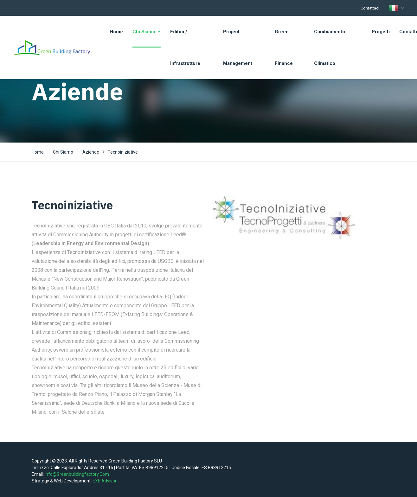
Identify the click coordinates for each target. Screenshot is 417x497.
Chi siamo (63, 152)
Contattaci (370, 8)
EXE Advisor (105, 480)
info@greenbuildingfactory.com (77, 474)
